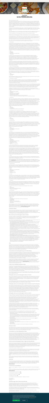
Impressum (32, 3)
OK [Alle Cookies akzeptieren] (16, 400)
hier (20, 371)
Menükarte (17, 3)
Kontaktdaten (27, 3)
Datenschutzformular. (12, 370)
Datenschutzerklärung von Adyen (25, 206)
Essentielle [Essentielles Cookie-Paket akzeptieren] (23, 400)
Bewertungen (22, 3)
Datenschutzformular (26, 261)
